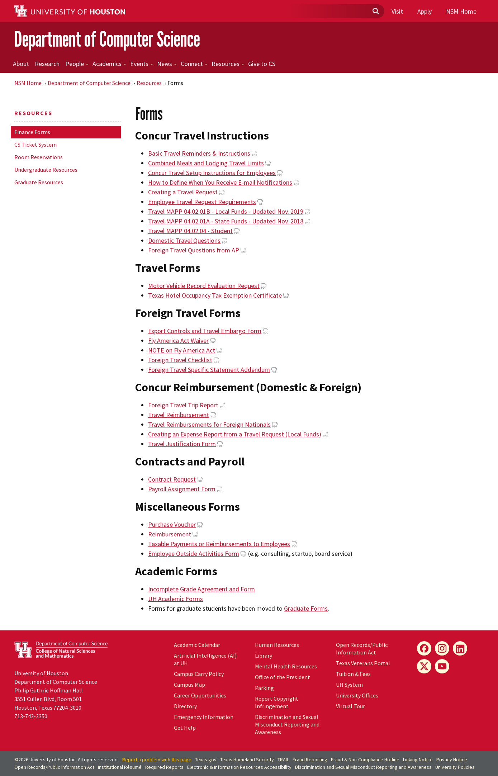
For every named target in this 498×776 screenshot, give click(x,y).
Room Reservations (38, 157)
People (77, 64)
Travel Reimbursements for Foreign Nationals (209, 424)
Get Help (185, 727)
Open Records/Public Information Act (362, 648)
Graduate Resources (38, 182)
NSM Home (461, 11)
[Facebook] (424, 648)
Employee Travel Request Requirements (202, 202)
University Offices (357, 695)
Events (141, 64)
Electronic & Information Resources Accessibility (239, 767)
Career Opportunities (200, 695)
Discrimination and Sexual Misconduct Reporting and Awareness (287, 724)
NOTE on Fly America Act (181, 350)
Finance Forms (32, 132)
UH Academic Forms (175, 599)
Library (263, 655)
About (21, 64)
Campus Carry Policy (199, 673)
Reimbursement (169, 534)
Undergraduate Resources (45, 169)
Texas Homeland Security (247, 759)
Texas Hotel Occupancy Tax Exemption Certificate (215, 295)
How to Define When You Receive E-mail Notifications (220, 182)
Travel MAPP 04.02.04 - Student (190, 231)
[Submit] (375, 11)
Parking (264, 687)
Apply (424, 11)
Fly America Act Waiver (178, 340)
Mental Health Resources (286, 666)
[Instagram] (442, 648)
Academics (109, 64)
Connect (194, 64)
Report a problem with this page (156, 759)
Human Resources (277, 644)
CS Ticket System (35, 144)
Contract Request (172, 479)
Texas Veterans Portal (363, 663)
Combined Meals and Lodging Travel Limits (206, 163)
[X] (424, 666)
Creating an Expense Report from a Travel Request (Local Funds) (234, 434)
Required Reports (164, 767)
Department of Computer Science (107, 39)
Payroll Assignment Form (181, 489)
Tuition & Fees (353, 673)
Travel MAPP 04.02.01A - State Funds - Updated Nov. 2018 (225, 221)
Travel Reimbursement (178, 415)
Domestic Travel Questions (184, 240)
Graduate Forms (306, 608)
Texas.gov (206, 759)
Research (47, 64)
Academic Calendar (197, 644)
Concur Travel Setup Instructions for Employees (212, 173)
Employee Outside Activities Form (193, 553)
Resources (228, 64)
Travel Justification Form (182, 444)
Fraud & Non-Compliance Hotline (365, 759)
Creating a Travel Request (183, 192)
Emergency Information (203, 716)
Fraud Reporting (310, 759)
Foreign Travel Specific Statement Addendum (209, 369)
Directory (185, 706)
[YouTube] (442, 666)
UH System (349, 684)
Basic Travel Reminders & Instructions (199, 153)
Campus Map (189, 684)
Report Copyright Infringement (276, 702)
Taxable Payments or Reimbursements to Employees (219, 544)
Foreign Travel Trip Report (183, 405)
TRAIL (283, 759)
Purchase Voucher (172, 524)
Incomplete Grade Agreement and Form (201, 589)
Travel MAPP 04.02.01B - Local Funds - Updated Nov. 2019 (225, 211)
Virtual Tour (350, 706)
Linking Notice (418, 759)
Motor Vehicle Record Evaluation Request (204, 285)
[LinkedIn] (460, 648)
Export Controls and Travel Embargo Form (204, 331)
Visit (397, 11)
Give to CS (261, 64)
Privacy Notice (451, 759)
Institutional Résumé (120, 767)
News (167, 64)
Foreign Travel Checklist (180, 360)
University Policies (455, 767)
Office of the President (282, 677)
